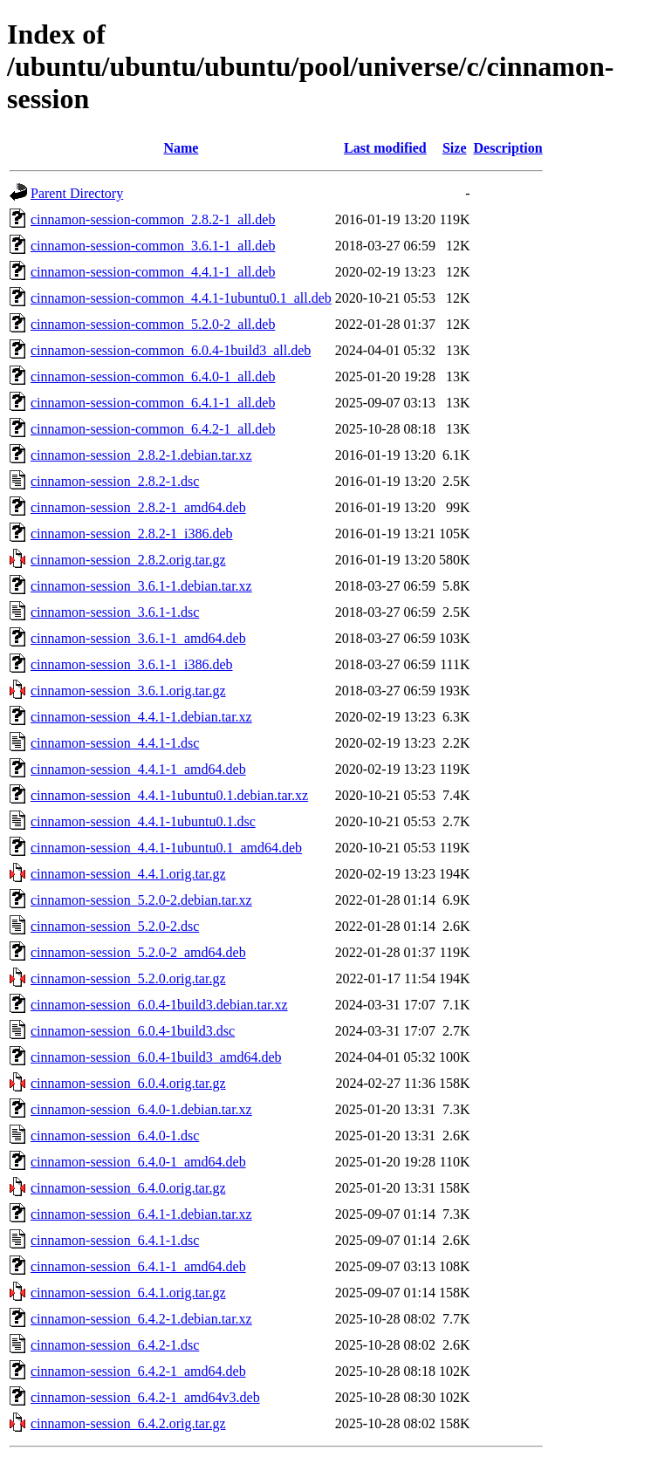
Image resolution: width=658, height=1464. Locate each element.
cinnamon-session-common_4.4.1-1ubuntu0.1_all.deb (181, 298)
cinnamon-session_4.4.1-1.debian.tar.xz (141, 716)
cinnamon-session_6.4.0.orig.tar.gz (128, 1187)
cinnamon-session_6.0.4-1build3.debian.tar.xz (159, 1004)
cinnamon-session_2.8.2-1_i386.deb (132, 533)
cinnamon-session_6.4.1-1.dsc (115, 1240)
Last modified (385, 147)
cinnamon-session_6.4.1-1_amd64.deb (138, 1266)
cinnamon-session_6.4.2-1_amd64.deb (138, 1371)
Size (454, 147)
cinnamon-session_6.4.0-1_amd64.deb (138, 1161)
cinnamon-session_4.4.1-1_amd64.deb (138, 769)
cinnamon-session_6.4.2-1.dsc (115, 1344)
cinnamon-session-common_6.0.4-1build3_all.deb (171, 350)
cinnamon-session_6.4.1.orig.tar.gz (128, 1292)
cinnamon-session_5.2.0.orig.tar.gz (128, 978)
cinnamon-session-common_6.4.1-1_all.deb (153, 402)
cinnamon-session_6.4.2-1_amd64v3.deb (145, 1397)
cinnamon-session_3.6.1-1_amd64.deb (138, 638)
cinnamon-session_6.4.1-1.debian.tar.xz (141, 1214)
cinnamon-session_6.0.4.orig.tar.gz (128, 1083)
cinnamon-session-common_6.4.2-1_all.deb (153, 428)
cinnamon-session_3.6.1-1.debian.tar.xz (141, 585)
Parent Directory (77, 193)
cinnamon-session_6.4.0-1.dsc (115, 1135)
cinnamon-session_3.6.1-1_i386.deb (132, 664)
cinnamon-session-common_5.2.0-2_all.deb (153, 324)
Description (508, 147)
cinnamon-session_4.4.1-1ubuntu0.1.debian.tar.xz (169, 795)
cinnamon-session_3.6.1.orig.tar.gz (128, 690)
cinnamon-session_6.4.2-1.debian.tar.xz (141, 1318)
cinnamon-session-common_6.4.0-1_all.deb (153, 376)
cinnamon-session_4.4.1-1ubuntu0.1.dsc (143, 821)
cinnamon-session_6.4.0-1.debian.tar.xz (141, 1109)
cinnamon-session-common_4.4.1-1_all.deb (153, 271)
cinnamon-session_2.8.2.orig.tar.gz (128, 559)
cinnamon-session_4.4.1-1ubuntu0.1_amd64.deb (166, 847)
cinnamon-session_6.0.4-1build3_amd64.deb (156, 1057)
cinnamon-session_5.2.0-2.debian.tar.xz (141, 900)
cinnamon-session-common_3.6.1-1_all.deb (153, 245)
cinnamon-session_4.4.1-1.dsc (115, 742)
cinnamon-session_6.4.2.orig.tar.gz (128, 1423)
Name (180, 147)
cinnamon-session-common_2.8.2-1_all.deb (153, 219)
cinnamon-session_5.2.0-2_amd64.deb (138, 952)
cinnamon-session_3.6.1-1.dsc (115, 612)
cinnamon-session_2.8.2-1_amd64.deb (138, 507)
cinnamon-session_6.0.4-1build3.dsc (133, 1030)
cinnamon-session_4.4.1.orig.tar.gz (128, 873)
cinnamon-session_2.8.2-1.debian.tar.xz (141, 455)
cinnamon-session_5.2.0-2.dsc (115, 926)
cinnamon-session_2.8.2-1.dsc (115, 481)
